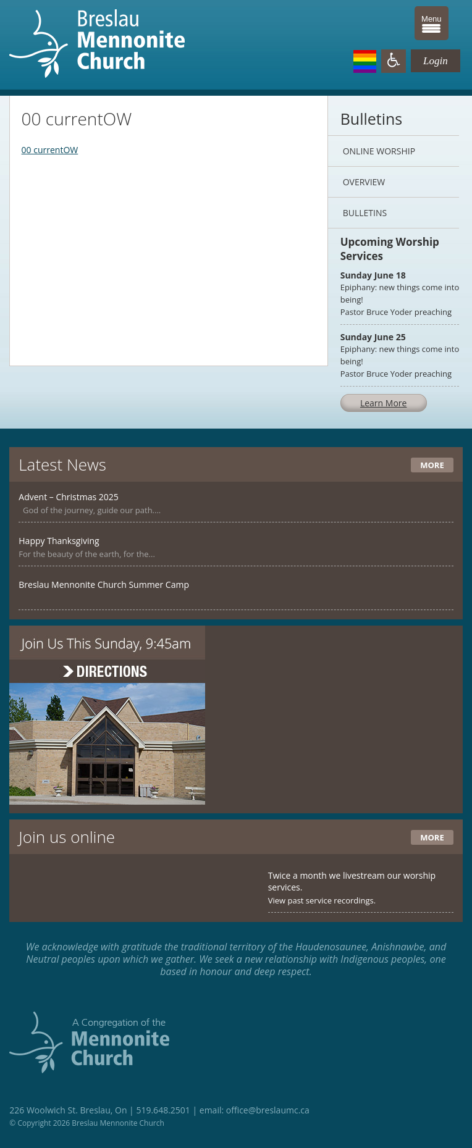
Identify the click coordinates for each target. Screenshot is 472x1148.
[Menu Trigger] (432, 23)
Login (435, 61)
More (432, 465)
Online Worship (379, 151)
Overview (364, 182)
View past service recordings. (322, 900)
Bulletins (365, 213)
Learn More (383, 403)
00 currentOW (50, 150)
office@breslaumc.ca (268, 1110)
